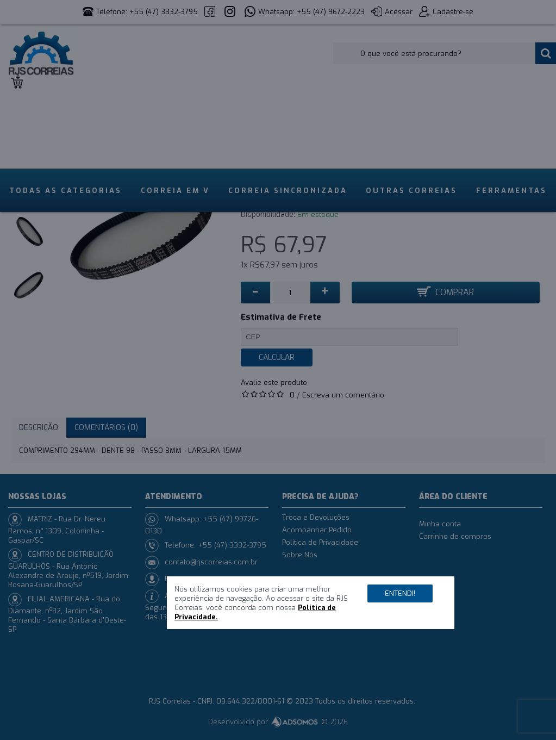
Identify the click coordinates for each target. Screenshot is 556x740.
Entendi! (400, 593)
